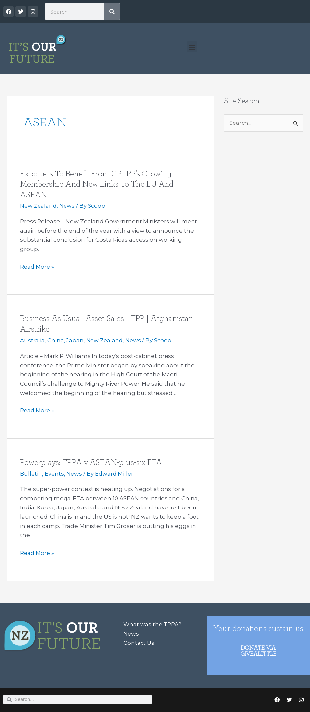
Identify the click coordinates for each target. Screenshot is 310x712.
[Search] (112, 11)
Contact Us (139, 642)
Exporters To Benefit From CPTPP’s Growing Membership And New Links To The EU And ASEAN (98, 184)
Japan (75, 340)
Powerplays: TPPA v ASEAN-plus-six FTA (92, 462)
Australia (32, 340)
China (55, 340)
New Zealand (39, 206)
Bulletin (31, 473)
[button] (192, 46)
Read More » (37, 266)
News (69, 206)
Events (55, 473)
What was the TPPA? (152, 623)
